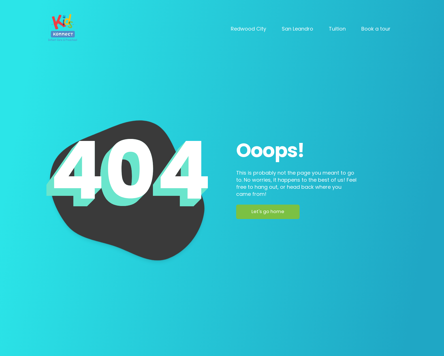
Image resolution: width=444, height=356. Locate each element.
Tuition (337, 28)
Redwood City (248, 28)
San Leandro (297, 28)
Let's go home (267, 211)
